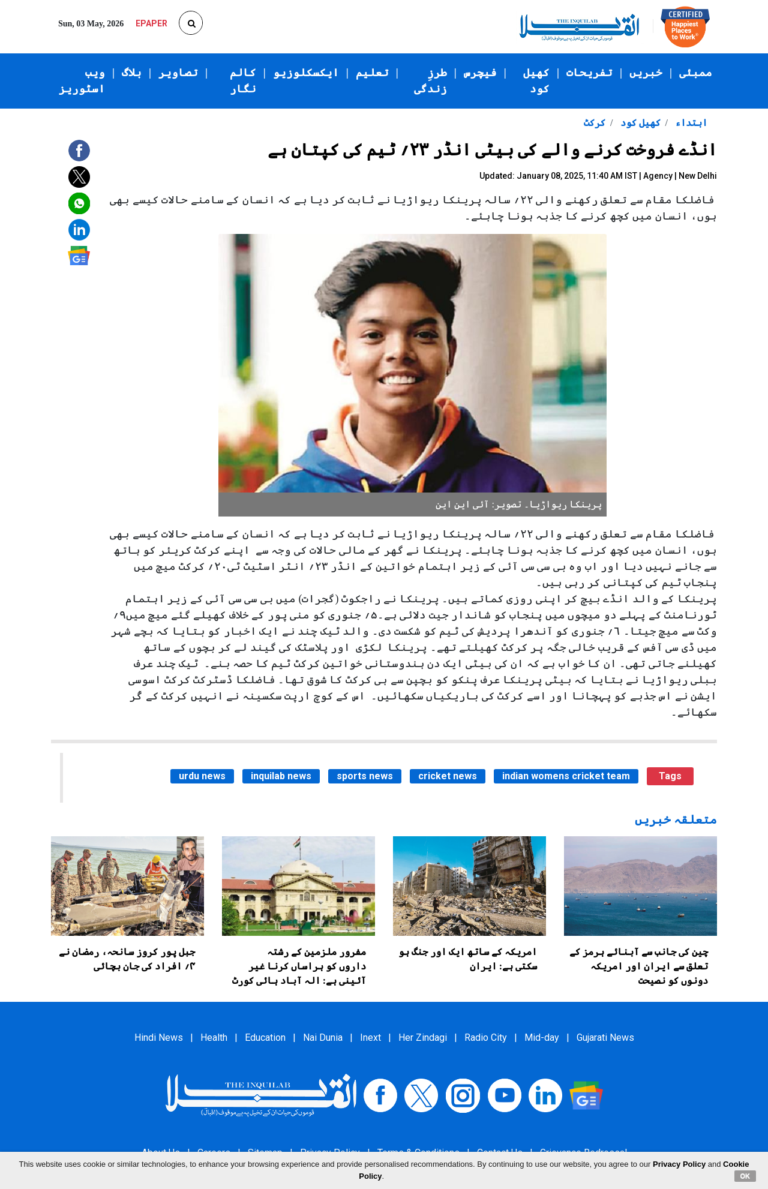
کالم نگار (243, 81)
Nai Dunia (323, 1037)
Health (213, 1037)
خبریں (645, 73)
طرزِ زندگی (430, 81)
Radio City (485, 1037)
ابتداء (690, 123)
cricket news (447, 776)
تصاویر (178, 73)
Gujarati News (605, 1037)
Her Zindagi (422, 1037)
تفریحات (589, 73)
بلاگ (132, 73)
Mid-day (541, 1037)
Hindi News (158, 1037)
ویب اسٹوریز (82, 81)
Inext (370, 1037)
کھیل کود (536, 81)
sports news (365, 776)
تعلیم (372, 73)
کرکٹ (594, 123)
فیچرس (480, 73)
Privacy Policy (679, 1164)
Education (265, 1037)
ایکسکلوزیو (306, 73)
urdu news (202, 776)
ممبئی (695, 73)
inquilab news (281, 776)
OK (745, 1175)
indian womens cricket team (566, 776)
